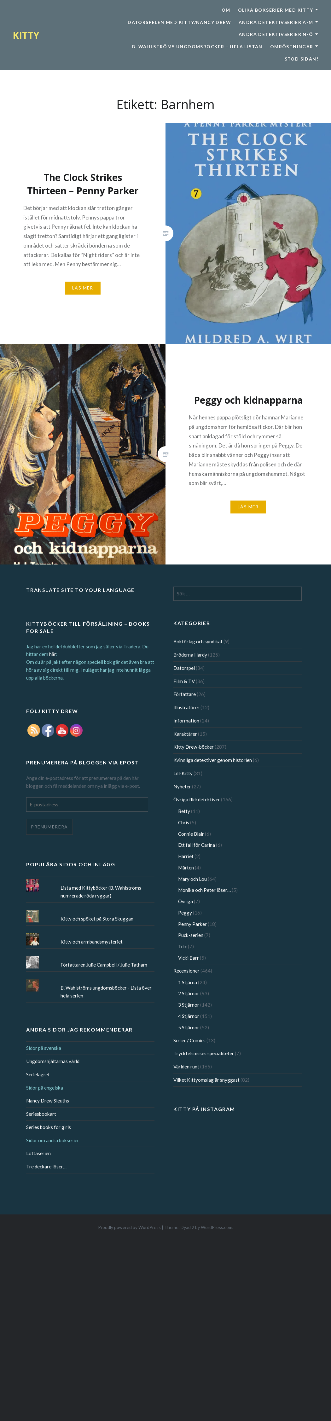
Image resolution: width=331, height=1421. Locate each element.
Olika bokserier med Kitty (275, 10)
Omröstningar (291, 46)
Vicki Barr (188, 958)
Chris (183, 822)
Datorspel (184, 668)
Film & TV (184, 681)
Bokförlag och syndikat (198, 641)
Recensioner (186, 971)
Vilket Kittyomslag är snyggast (206, 1080)
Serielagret (38, 1074)
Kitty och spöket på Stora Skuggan (97, 918)
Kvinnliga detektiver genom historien (212, 760)
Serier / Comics (189, 1040)
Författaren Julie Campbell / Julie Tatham (104, 965)
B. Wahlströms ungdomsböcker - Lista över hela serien (106, 991)
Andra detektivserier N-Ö (276, 34)
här (52, 654)
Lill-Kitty (183, 773)
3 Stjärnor (188, 1005)
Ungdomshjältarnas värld (52, 1061)
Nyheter (182, 786)
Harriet (186, 856)
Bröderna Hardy (190, 655)
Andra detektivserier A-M (276, 22)
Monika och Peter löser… (204, 890)
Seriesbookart (41, 1114)
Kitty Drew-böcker (193, 747)
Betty (184, 811)
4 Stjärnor (188, 1016)
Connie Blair (191, 834)
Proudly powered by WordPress (129, 1227)
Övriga (185, 901)
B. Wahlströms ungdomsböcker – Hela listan (197, 46)
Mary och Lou (192, 879)
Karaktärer (185, 734)
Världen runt (186, 1066)
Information (186, 720)
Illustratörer (186, 707)
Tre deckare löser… (46, 1166)
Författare (184, 694)
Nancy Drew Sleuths (47, 1100)
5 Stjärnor (188, 1027)
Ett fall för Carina (196, 845)
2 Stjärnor (188, 993)
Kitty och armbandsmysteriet (92, 941)
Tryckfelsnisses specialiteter (203, 1053)
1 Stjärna (187, 982)
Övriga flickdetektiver (196, 799)
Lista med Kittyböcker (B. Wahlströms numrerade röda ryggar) (101, 891)
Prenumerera (49, 826)
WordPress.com (216, 1227)
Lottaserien (38, 1153)
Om (226, 10)
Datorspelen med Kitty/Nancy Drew (179, 22)
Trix (182, 946)
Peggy (185, 912)
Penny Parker (192, 924)
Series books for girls (48, 1127)
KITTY (26, 35)
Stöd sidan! (301, 58)
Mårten (186, 867)
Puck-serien (190, 935)
